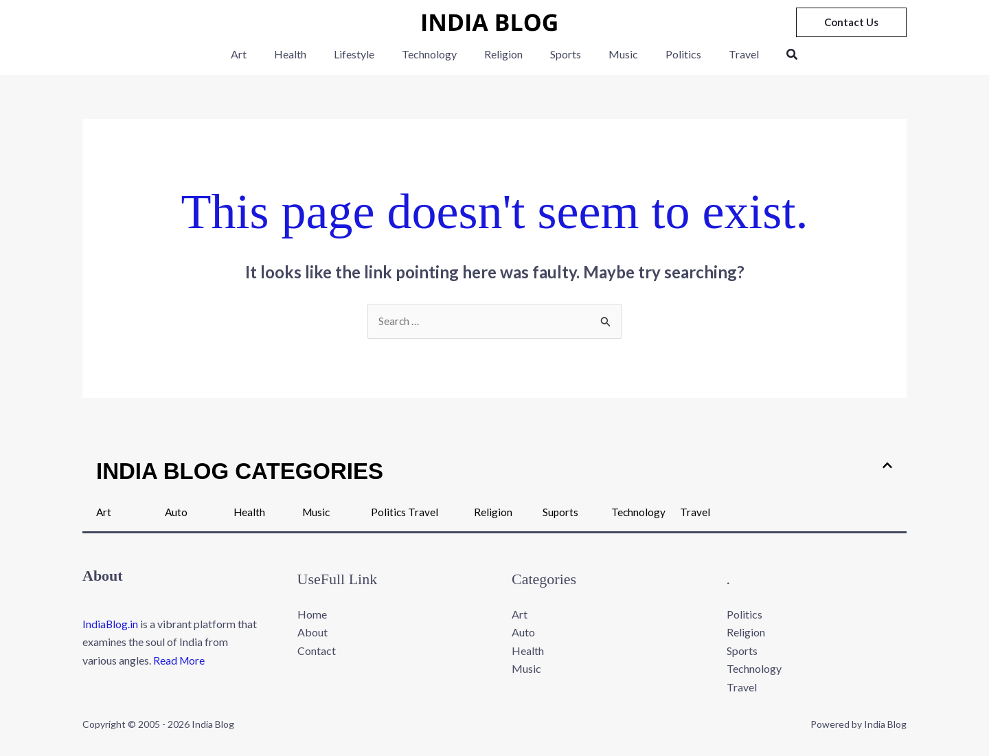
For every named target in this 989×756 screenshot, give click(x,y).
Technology (434, 53)
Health (307, 53)
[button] (851, 22)
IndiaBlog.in (110, 624)
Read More (179, 660)
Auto (176, 511)
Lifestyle (365, 53)
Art (261, 53)
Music (612, 53)
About (312, 632)
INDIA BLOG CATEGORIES (239, 471)
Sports (560, 53)
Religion (503, 53)
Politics (667, 53)
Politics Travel (405, 511)
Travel (722, 53)
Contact (316, 651)
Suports (561, 511)
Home (312, 614)
